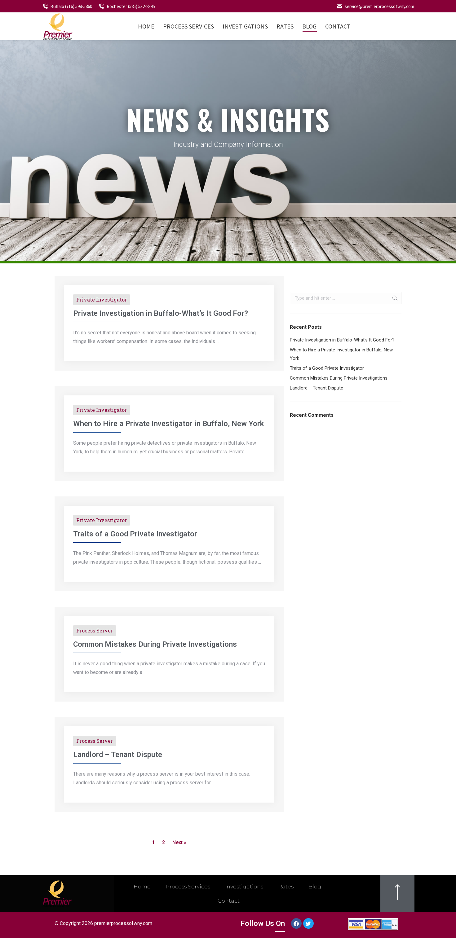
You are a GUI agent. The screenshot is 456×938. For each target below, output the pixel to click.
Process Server (94, 630)
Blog (317, 886)
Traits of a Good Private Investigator (135, 534)
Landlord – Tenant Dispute (117, 754)
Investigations (244, 886)
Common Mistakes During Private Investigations (155, 644)
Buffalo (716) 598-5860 (67, 6)
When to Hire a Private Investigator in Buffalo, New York (168, 423)
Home (139, 886)
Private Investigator (101, 299)
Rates (287, 886)
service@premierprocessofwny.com (375, 6)
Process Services (186, 886)
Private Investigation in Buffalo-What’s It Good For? (160, 313)
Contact (229, 900)
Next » (179, 842)
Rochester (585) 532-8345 (126, 6)
